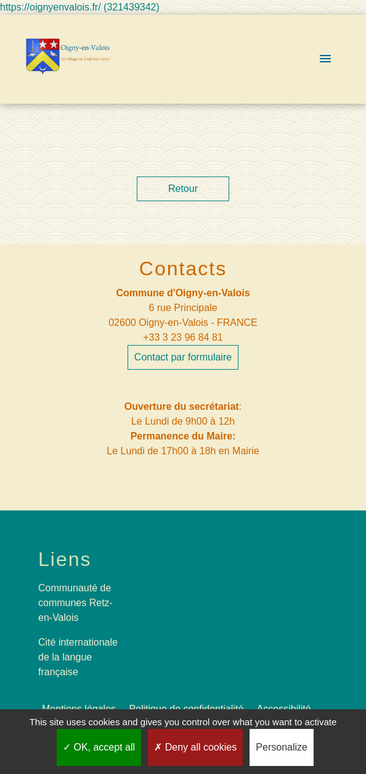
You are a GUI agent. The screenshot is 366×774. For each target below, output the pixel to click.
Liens (65, 559)
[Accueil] (68, 59)
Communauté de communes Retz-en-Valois (75, 603)
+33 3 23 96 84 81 (182, 337)
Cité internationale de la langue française (78, 657)
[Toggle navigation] (325, 59)
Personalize (281, 747)
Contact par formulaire (183, 357)
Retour (183, 188)
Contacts (183, 268)
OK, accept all (99, 747)
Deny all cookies (195, 747)
